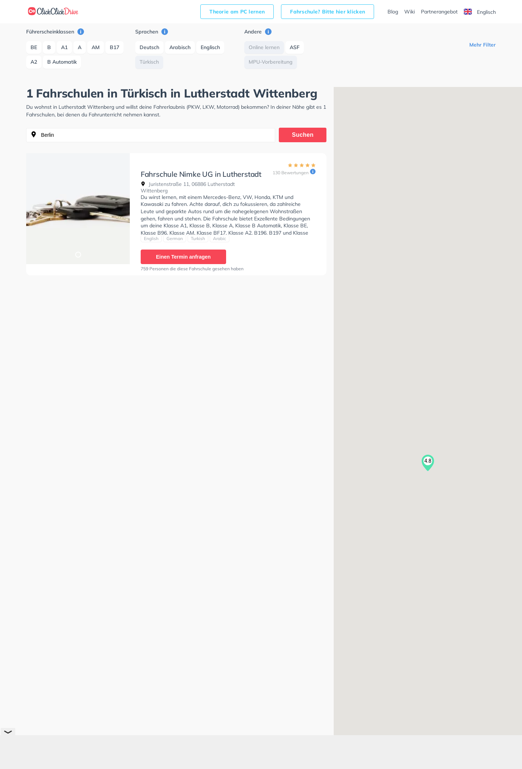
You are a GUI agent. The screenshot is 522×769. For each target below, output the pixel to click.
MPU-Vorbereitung (271, 62)
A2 (34, 62)
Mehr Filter (482, 44)
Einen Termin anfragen (183, 257)
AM (96, 47)
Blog (393, 11)
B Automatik (62, 62)
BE (34, 47)
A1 (64, 47)
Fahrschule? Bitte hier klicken (327, 11)
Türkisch (149, 62)
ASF (295, 47)
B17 (114, 47)
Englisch (480, 12)
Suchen (303, 135)
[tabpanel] (78, 208)
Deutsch (149, 47)
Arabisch (179, 47)
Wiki (409, 11)
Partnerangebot (439, 11)
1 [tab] (77, 254)
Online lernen (264, 47)
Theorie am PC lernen (237, 11)
